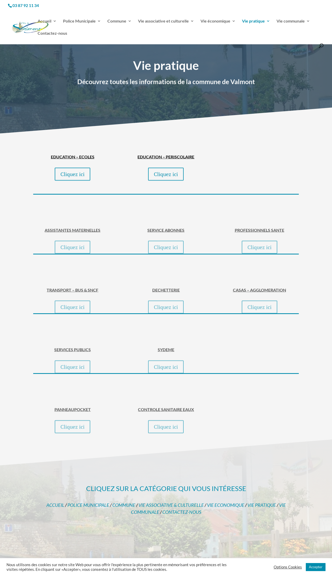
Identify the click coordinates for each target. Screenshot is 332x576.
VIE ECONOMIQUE (225, 505)
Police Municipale (79, 21)
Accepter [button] (315, 567)
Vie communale (290, 21)
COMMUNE (123, 505)
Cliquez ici (72, 183)
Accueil (44, 21)
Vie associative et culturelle (163, 21)
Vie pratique (253, 21)
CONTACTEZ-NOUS (181, 512)
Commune (116, 21)
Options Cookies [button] (288, 567)
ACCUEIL (55, 505)
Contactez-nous (52, 33)
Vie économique (215, 21)
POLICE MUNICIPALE (88, 505)
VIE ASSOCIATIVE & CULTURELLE (171, 505)
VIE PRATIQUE (261, 505)
